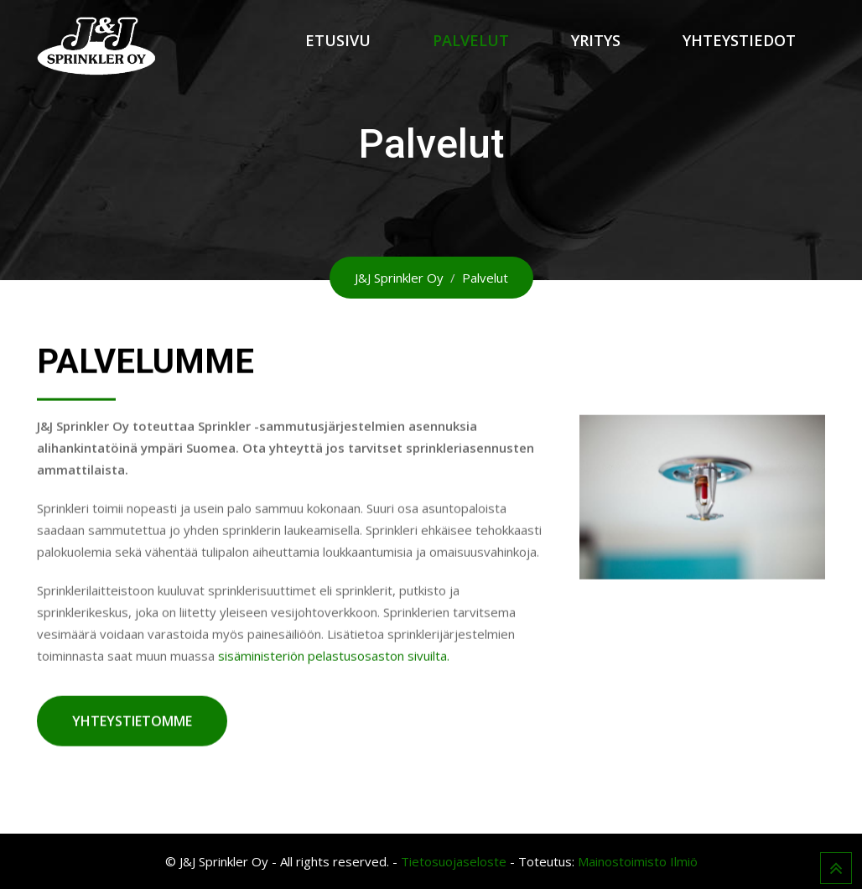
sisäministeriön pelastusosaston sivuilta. (333, 655)
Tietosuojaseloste (453, 861)
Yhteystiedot (739, 40)
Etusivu (338, 40)
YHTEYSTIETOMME (132, 721)
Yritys (596, 40)
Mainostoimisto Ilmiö (638, 861)
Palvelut (471, 40)
